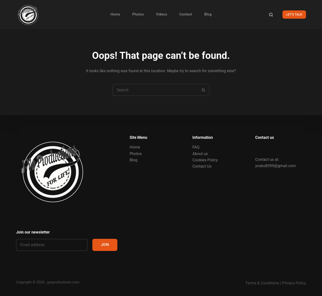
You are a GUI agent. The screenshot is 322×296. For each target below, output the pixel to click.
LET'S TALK (294, 14)
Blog (207, 14)
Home (115, 14)
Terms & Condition (261, 283)
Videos (161, 14)
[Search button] (203, 90)
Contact (185, 14)
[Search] (271, 14)
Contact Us (202, 166)
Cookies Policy (205, 160)
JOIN (105, 244)
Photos (138, 14)
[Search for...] (155, 90)
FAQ (196, 147)
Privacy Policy (294, 283)
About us (200, 153)
